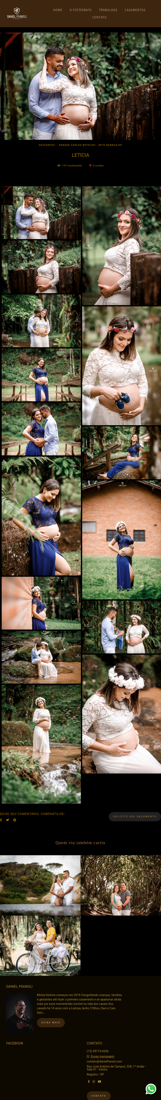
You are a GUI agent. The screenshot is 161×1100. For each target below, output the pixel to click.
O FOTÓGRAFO (81, 10)
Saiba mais (50, 1020)
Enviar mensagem (102, 1054)
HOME (57, 10)
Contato (98, 1093)
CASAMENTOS (135, 10)
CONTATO (99, 17)
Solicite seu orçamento (135, 816)
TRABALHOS (108, 10)
